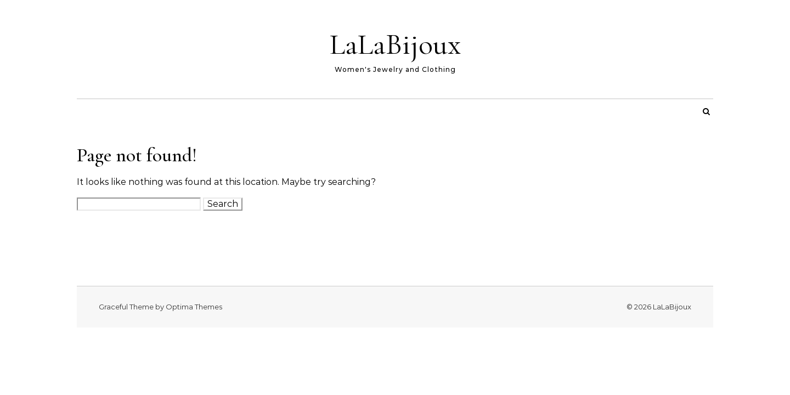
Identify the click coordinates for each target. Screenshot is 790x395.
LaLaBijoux (395, 44)
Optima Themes (194, 306)
